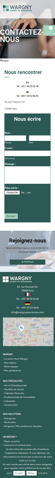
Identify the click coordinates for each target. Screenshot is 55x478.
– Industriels (9, 401)
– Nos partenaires (12, 371)
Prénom (8, 143)
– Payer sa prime (11, 441)
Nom (31, 143)
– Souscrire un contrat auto (17, 445)
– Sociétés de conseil (13, 390)
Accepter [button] (19, 473)
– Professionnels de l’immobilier (19, 397)
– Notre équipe (10, 367)
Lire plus (43, 473)
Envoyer (11, 216)
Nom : (9, 133)
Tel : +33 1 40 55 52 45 (27, 299)
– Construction (10, 405)
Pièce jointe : (12, 188)
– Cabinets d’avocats (13, 393)
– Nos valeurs (9, 363)
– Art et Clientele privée (15, 386)
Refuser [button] (31, 473)
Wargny (4, 61)
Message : (10, 164)
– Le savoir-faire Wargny (15, 359)
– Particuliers (9, 422)
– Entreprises (9, 419)
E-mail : (10, 148)
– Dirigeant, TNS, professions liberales (22, 426)
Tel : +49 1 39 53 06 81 (27, 308)
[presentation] (26, 209)
